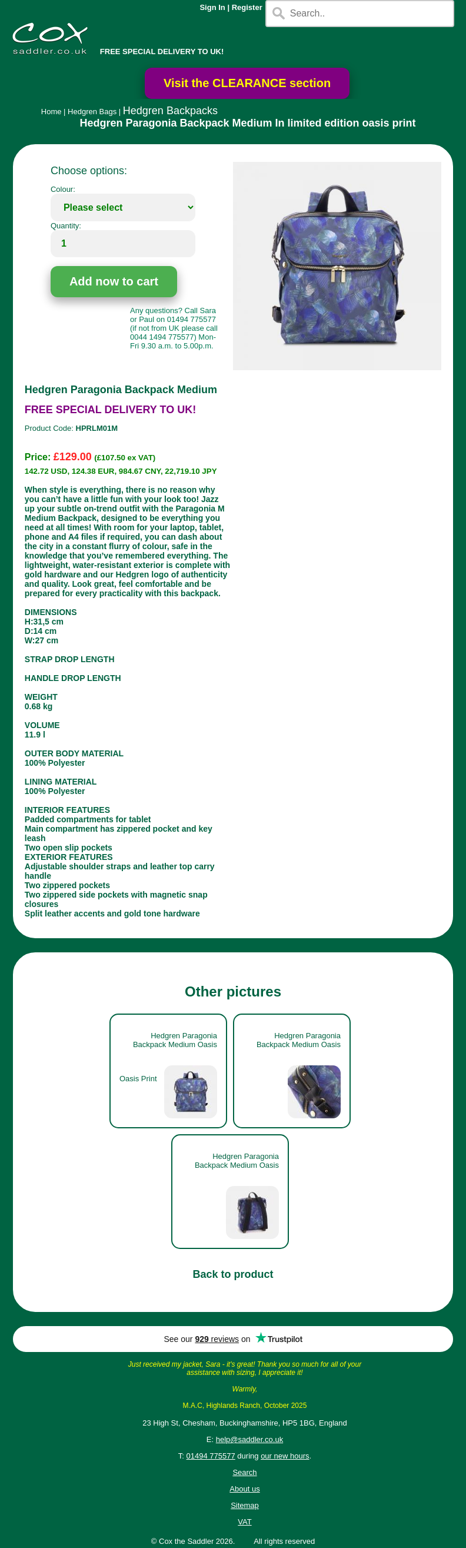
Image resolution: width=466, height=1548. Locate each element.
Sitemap (245, 1505)
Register (247, 7)
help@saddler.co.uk (249, 1439)
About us (244, 1488)
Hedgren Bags (92, 111)
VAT (244, 1521)
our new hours (285, 1455)
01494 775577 (211, 1455)
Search (244, 1472)
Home (51, 111)
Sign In (212, 7)
